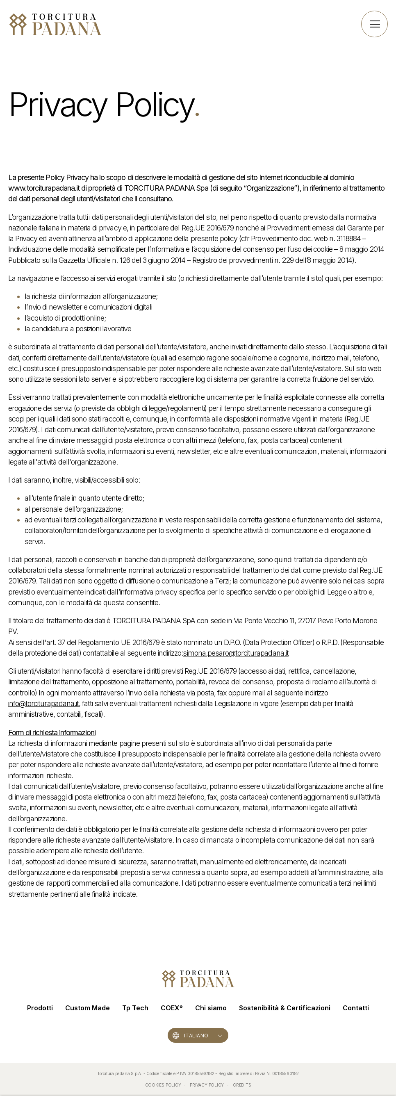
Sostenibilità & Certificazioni (284, 1008)
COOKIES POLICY (163, 1084)
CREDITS (242, 1084)
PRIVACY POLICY (207, 1084)
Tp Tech (135, 1008)
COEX (172, 1008)
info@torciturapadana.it (43, 703)
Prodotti (40, 1008)
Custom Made (87, 1008)
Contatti (356, 1008)
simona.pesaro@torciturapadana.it (235, 653)
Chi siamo (211, 1008)
